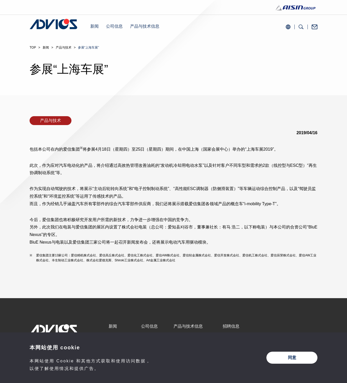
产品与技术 (63, 47)
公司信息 (114, 26)
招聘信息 (231, 326)
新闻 (94, 26)
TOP (33, 47)
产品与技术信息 (144, 26)
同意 (292, 357)
